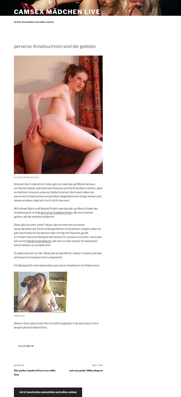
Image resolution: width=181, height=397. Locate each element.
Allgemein (26, 346)
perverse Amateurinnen (56, 212)
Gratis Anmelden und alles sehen (34, 21)
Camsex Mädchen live (57, 12)
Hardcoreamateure (39, 241)
